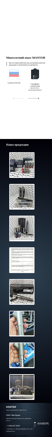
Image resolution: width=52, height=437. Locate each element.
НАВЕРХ (43, 423)
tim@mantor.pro (10, 431)
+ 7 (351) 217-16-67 (13, 426)
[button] (18, 98)
